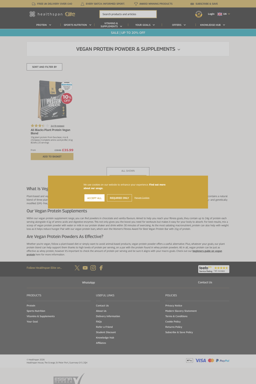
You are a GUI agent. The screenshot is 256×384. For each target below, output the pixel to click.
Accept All (94, 197)
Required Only (119, 197)
